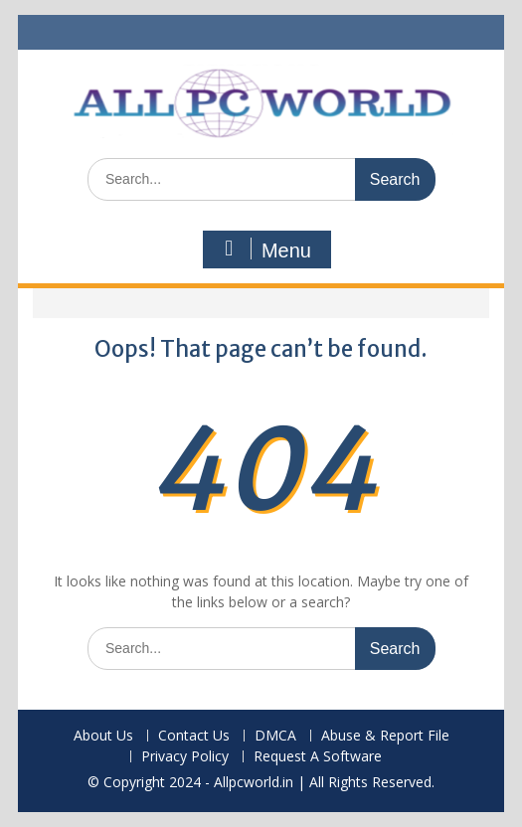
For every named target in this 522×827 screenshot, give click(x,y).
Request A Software (318, 756)
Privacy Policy (185, 756)
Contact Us (194, 736)
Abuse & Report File (385, 736)
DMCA (275, 736)
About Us (103, 736)
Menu (264, 249)
